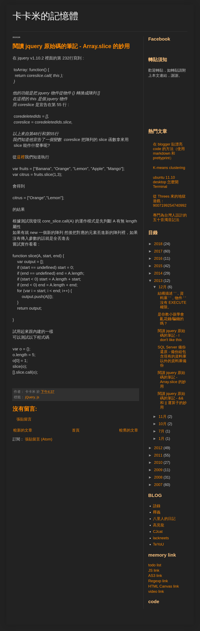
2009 (158, 470)
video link (156, 591)
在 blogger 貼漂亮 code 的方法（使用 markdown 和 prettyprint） (169, 151)
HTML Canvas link (163, 586)
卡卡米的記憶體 (45, 16)
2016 (158, 258)
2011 (158, 455)
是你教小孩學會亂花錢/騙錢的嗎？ (171, 318)
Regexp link (158, 581)
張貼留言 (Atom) (38, 439)
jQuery (30, 397)
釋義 (156, 512)
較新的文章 (22, 430)
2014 (158, 273)
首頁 (76, 430)
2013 (158, 280)
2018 (158, 244)
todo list (154, 565)
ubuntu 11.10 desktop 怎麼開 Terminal (166, 182)
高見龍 (158, 525)
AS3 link (155, 575)
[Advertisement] (171, 102)
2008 (158, 477)
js (38, 397)
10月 (163, 424)
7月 (162, 431)
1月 (162, 438)
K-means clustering (169, 167)
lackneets (161, 538)
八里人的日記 (164, 518)
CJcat (158, 531)
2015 (158, 266)
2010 (158, 462)
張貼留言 (24, 419)
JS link (153, 570)
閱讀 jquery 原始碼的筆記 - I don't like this (171, 335)
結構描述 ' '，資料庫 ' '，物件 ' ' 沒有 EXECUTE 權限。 (172, 300)
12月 (163, 287)
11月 (163, 416)
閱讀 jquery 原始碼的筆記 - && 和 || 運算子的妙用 (172, 400)
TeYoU (158, 544)
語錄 (156, 506)
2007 (158, 484)
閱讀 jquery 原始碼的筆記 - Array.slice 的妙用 (172, 379)
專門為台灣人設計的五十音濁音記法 (170, 217)
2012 (158, 448)
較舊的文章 (128, 430)
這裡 (21, 157)
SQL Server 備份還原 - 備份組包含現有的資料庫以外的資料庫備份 (172, 356)
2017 (158, 251)
